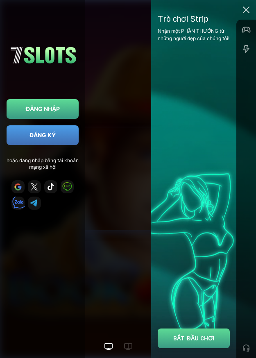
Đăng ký (42, 134)
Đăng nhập (43, 108)
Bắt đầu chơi (193, 338)
